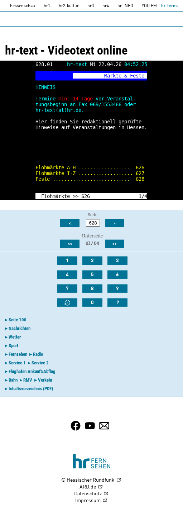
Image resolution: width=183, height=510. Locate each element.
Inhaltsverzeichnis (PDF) (31, 388)
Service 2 (40, 362)
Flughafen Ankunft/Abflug (32, 371)
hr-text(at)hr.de (58, 110)
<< (70, 244)
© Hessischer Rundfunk (91, 480)
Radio (38, 354)
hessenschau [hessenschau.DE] (22, 6)
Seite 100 (18, 319)
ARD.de (91, 487)
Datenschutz (91, 494)
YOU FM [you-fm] (149, 6)
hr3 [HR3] (90, 6)
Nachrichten (19, 328)
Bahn (13, 380)
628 (140, 179)
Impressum (91, 500)
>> (75, 196)
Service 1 (17, 362)
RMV (27, 380)
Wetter (15, 337)
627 (140, 173)
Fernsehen (18, 354)
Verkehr (45, 380)
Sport (13, 345)
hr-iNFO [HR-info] (125, 6)
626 (140, 167)
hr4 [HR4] (105, 6)
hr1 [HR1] (47, 6)
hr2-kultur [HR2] (69, 6)
